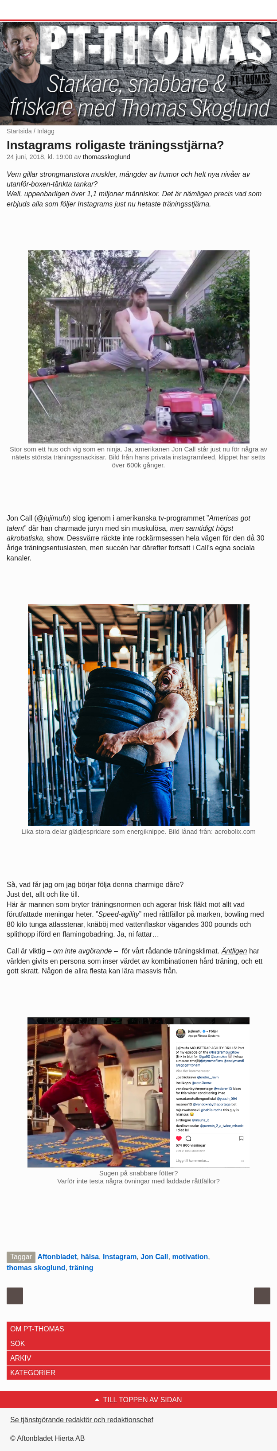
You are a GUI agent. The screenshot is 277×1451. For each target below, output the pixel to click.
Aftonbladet (57, 1256)
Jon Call (154, 1256)
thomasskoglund (106, 156)
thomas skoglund (36, 1268)
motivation (190, 1256)
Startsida (19, 131)
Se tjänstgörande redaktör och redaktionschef (81, 1420)
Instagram (120, 1256)
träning (81, 1268)
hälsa (90, 1256)
